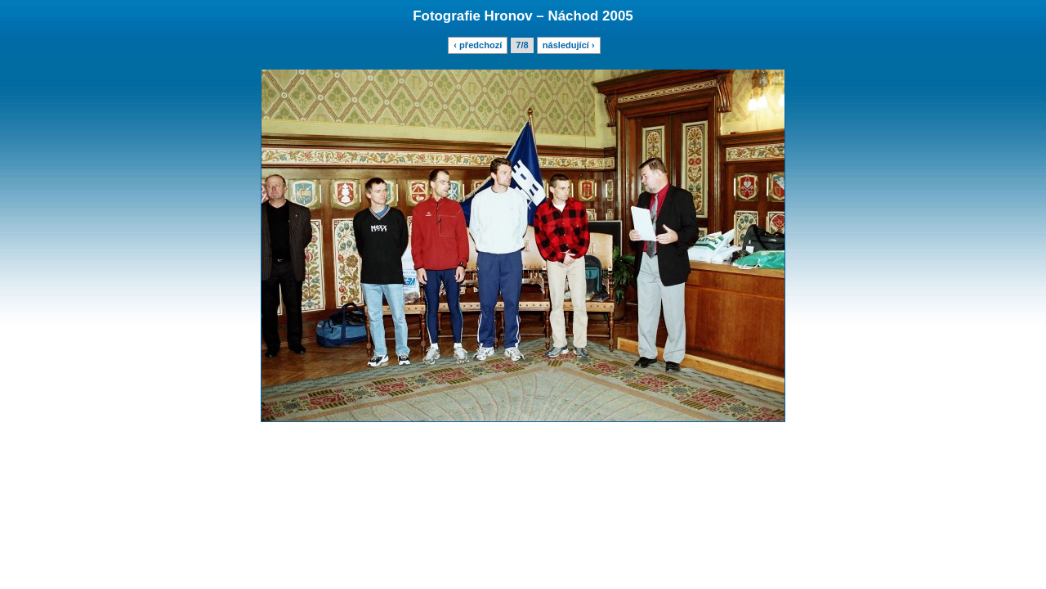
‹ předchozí (478, 45)
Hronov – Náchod (542, 16)
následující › (569, 45)
